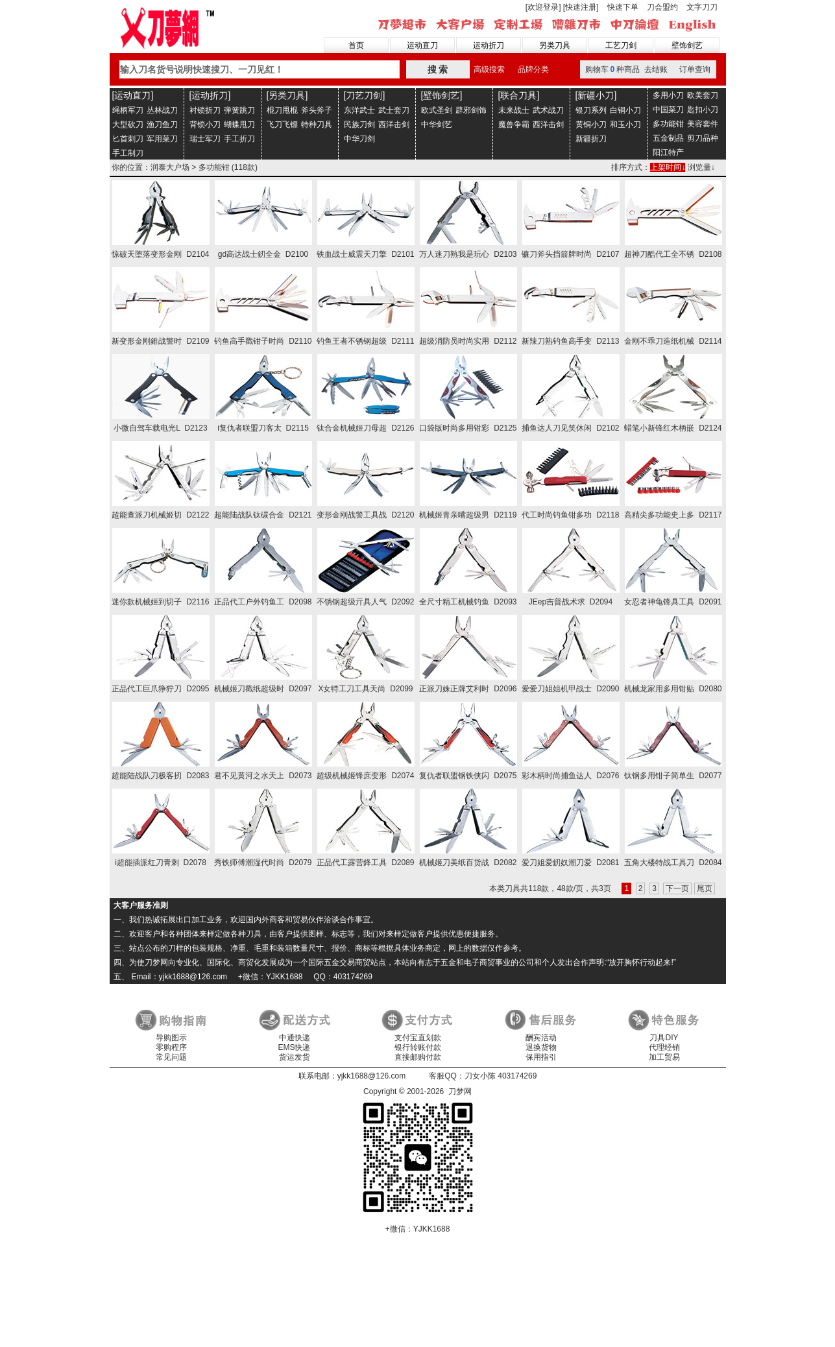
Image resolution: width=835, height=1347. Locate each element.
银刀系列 (591, 110)
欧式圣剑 (436, 110)
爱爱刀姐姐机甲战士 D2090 (570, 688)
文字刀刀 (702, 7)
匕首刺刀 (127, 138)
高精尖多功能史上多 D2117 (672, 514)
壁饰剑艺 (687, 45)
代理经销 (664, 1047)
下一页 (677, 888)
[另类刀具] (287, 95)
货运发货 (294, 1057)
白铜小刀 (625, 110)
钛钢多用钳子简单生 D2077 (672, 775)
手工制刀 (127, 153)
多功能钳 (668, 123)
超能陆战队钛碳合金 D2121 (262, 514)
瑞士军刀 (205, 138)
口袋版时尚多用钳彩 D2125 (467, 428)
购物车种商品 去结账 (626, 69)
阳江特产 (668, 152)
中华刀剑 (359, 138)
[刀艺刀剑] (364, 95)
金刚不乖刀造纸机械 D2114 (672, 341)
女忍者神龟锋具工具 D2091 (672, 601)
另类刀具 (554, 45)
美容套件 (702, 123)
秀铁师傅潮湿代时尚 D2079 (262, 862)
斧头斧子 (316, 110)
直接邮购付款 (417, 1057)
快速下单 (622, 7)
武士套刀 (393, 110)
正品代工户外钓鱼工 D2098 (262, 601)
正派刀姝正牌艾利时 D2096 (467, 688)
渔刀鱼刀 (162, 124)
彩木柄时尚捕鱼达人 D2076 (570, 775)
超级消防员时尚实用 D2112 (467, 341)
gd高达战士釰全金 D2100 (263, 254)
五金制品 (668, 138)
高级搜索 (489, 69)
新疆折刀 (591, 138)
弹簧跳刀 (239, 110)
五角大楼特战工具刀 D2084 (672, 862)
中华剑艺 (436, 124)
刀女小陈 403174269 (501, 1075)
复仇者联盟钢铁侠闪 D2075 (467, 775)
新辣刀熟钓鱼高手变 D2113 (570, 341)
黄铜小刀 (591, 124)
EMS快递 (294, 1047)
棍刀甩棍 (282, 110)
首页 (356, 45)
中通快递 (294, 1037)
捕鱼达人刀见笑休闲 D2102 (570, 428)
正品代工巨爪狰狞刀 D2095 (160, 688)
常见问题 (171, 1057)
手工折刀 (239, 138)
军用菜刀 (162, 138)
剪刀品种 (702, 138)
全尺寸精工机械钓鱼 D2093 (467, 601)
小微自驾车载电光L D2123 (160, 428)
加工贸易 (664, 1057)
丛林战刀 (162, 110)
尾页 (704, 888)
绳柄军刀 (127, 110)
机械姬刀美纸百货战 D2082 (467, 862)
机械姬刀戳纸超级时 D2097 (262, 688)
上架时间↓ (667, 167)
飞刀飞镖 (282, 124)
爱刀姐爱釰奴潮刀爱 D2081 (570, 862)
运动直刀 (422, 45)
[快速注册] (581, 7)
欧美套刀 (702, 95)
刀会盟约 (662, 7)
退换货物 (541, 1047)
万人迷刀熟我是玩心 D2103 (467, 254)
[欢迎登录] (543, 7)
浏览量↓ (701, 167)
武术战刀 (548, 110)
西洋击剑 (393, 124)
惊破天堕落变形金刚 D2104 (160, 254)
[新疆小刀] (596, 95)
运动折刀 (488, 45)
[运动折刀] (210, 95)
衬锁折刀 (205, 110)
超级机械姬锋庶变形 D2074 (365, 775)
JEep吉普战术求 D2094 (570, 601)
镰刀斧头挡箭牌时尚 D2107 (570, 254)
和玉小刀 (625, 124)
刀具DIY (663, 1037)
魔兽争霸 (513, 124)
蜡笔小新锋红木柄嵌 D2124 (672, 428)
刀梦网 (169, 26)
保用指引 (541, 1057)
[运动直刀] (133, 95)
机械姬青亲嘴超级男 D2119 (467, 514)
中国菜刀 (668, 109)
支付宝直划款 (417, 1037)
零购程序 (171, 1047)
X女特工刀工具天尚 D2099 (365, 688)
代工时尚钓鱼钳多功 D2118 (570, 514)
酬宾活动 (541, 1037)
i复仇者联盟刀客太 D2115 (263, 428)
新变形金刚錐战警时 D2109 (160, 341)
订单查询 (694, 69)
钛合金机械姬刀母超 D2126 (365, 428)
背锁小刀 (205, 124)
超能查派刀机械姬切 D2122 (160, 514)
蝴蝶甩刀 (239, 124)
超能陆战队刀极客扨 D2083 (160, 775)
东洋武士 (359, 110)
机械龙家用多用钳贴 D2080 (672, 688)
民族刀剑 (359, 124)
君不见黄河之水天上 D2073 (262, 775)
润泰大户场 (170, 167)
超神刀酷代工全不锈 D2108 (672, 254)
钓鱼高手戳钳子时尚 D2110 (262, 341)
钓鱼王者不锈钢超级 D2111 (365, 341)
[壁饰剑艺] (442, 95)
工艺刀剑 (620, 45)
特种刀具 (316, 124)
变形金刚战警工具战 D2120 (365, 514)
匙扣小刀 (702, 109)
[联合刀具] (519, 95)
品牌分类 (533, 69)
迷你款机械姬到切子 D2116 (160, 601)
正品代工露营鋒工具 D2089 (365, 862)
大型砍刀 (127, 124)
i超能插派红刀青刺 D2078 (160, 862)
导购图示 (171, 1037)
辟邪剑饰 (471, 110)
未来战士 (513, 110)
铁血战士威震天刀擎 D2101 (365, 254)
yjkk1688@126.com (371, 1075)
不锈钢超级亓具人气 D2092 (365, 601)
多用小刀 (668, 95)
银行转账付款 (417, 1047)
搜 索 (438, 69)
